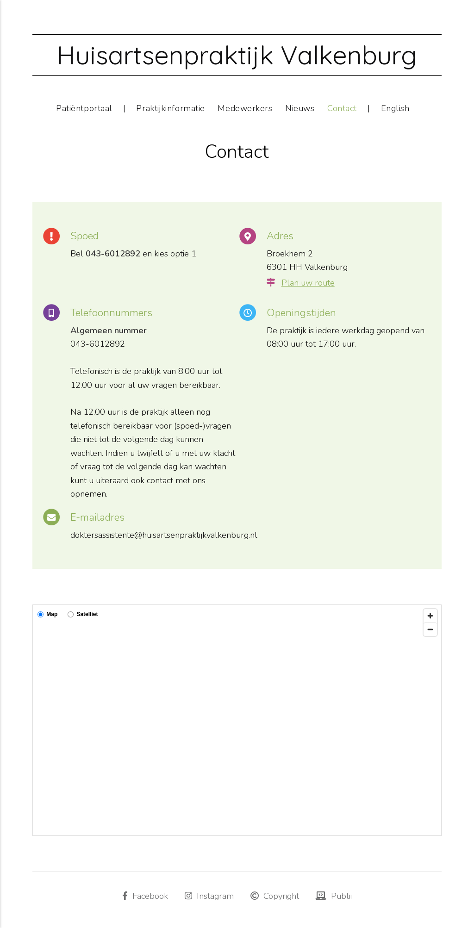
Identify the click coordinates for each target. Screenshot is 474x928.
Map (47, 614)
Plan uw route (308, 282)
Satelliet (83, 614)
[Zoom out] (430, 629)
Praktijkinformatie (170, 108)
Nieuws (299, 108)
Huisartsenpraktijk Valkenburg (237, 55)
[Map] (237, 720)
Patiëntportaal (84, 108)
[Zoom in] (430, 616)
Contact (342, 108)
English (395, 108)
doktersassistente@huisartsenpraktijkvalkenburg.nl (163, 535)
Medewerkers (245, 108)
